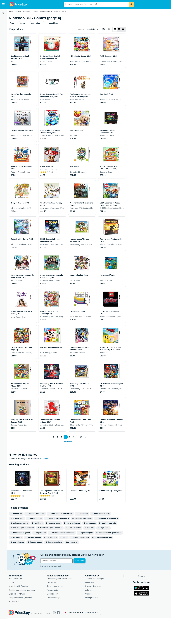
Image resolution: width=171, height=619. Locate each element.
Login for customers (18, 595)
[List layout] (119, 29)
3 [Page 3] (61, 437)
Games (35, 11)
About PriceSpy (16, 579)
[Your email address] (58, 560)
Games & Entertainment (22, 11)
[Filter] (3, 12)
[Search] (131, 4)
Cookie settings (55, 598)
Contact (13, 583)
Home (11, 11)
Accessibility (15, 602)
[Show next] (85, 437)
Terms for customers (57, 587)
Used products (93, 598)
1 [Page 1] (53, 437)
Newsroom (91, 583)
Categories (91, 595)
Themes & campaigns (96, 579)
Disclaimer (53, 583)
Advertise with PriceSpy (20, 587)
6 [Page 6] (73, 437)
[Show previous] (49, 437)
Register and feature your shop (23, 591)
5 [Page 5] (69, 437)
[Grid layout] (115, 29)
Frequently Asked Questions (22, 598)
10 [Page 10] (81, 437)
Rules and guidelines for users (61, 579)
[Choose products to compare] (103, 29)
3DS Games (44, 459)
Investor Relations (94, 587)
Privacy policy (54, 591)
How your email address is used (52, 566)
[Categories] (3, 4)
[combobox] (96, 4)
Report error (67, 442)
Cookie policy (54, 595)
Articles (90, 591)
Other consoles (45, 11)
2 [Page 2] (57, 437)
